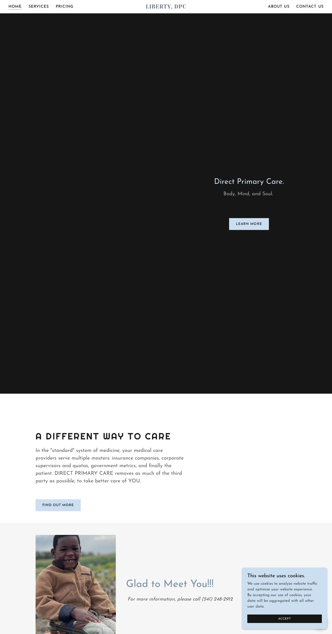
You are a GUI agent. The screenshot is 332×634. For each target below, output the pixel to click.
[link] (166, 8)
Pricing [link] (65, 7)
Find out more (58, 505)
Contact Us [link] (310, 7)
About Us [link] (278, 7)
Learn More (249, 224)
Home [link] (15, 7)
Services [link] (39, 7)
